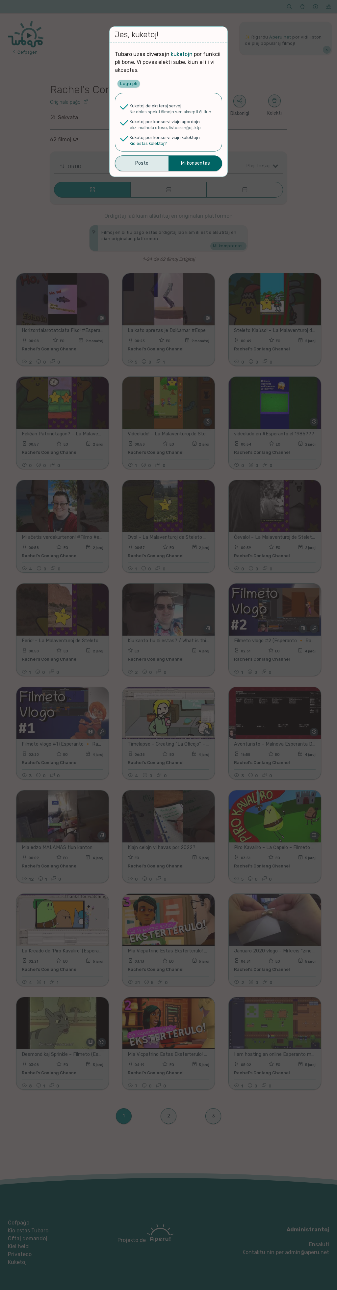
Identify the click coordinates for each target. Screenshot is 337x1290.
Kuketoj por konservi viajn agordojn (165, 121)
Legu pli (128, 83)
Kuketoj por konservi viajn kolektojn (165, 137)
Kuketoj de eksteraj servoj (155, 105)
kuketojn (182, 54)
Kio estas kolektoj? (148, 143)
